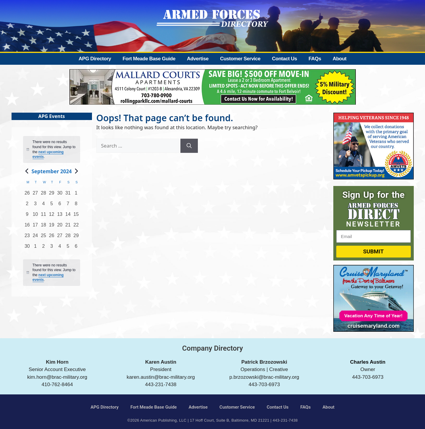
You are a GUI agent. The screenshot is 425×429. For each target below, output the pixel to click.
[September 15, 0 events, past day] (76, 216)
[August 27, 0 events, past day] (35, 195)
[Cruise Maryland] (373, 329)
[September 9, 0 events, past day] (27, 216)
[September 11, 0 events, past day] (43, 216)
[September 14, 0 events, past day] (68, 216)
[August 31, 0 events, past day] (68, 195)
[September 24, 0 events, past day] (35, 237)
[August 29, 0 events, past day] (52, 195)
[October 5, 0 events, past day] (68, 248)
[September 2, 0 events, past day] (27, 205)
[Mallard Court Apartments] (213, 102)
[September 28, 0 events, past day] (68, 237)
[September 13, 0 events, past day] (60, 216)
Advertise (198, 58)
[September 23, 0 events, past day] (27, 237)
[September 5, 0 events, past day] (52, 205)
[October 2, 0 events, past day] (43, 248)
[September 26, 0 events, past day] (52, 237)
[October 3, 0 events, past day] (52, 248)
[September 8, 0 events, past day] (76, 205)
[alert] (51, 272)
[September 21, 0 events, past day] (68, 226)
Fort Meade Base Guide (148, 58)
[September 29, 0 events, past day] (76, 237)
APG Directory (95, 58)
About (340, 58)
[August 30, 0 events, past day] (60, 195)
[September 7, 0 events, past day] (68, 205)
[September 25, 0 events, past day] (43, 237)
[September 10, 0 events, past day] (35, 216)
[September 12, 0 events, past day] (52, 216)
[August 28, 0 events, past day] (43, 195)
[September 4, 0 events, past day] (43, 205)
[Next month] (76, 171)
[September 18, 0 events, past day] (43, 226)
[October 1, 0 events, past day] (35, 248)
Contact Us (284, 58)
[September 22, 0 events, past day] (76, 226)
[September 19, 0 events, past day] (52, 226)
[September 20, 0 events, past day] (60, 226)
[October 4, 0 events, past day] (60, 248)
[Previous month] (26, 171)
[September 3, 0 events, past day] (35, 205)
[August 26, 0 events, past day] (27, 195)
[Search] (189, 146)
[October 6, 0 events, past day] (76, 248)
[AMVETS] (373, 177)
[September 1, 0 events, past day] (76, 195)
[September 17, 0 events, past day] (35, 226)
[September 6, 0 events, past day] (60, 205)
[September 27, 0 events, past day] (60, 237)
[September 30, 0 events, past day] (27, 248)
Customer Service (240, 58)
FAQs (314, 58)
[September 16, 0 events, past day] (27, 226)
